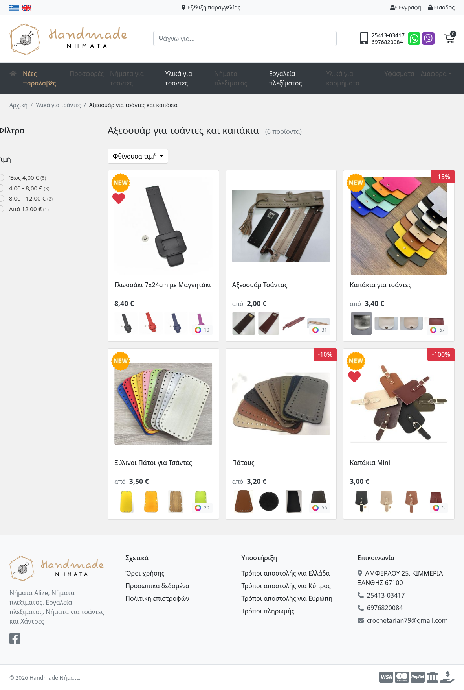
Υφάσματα (399, 73)
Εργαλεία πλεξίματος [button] (285, 78)
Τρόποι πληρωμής (268, 611)
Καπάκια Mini (370, 462)
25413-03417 (388, 35)
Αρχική (18, 105)
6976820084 (387, 42)
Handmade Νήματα (69, 38)
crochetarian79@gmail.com (403, 620)
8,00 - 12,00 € (43, 198)
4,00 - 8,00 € (41, 188)
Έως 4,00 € (39, 177)
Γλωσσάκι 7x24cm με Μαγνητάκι (162, 284)
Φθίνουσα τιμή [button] (135, 156)
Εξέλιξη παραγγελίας (211, 7)
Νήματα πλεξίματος (230, 78)
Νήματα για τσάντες (127, 78)
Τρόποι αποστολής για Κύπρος (286, 585)
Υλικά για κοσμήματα (342, 78)
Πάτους (243, 462)
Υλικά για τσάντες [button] (178, 78)
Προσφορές (87, 73)
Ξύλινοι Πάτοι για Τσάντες (153, 462)
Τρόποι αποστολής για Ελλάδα (286, 573)
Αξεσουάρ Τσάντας (260, 284)
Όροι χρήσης (144, 573)
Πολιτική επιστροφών (157, 598)
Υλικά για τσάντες (58, 105)
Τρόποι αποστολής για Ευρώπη (287, 598)
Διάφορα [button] (434, 73)
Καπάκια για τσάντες (380, 284)
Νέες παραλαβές (39, 78)
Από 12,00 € (41, 209)
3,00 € (359, 481)
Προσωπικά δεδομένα (157, 585)
